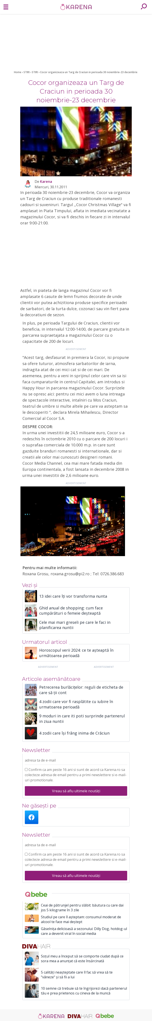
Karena (46, 181)
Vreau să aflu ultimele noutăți (76, 791)
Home (17, 72)
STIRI (27, 72)
